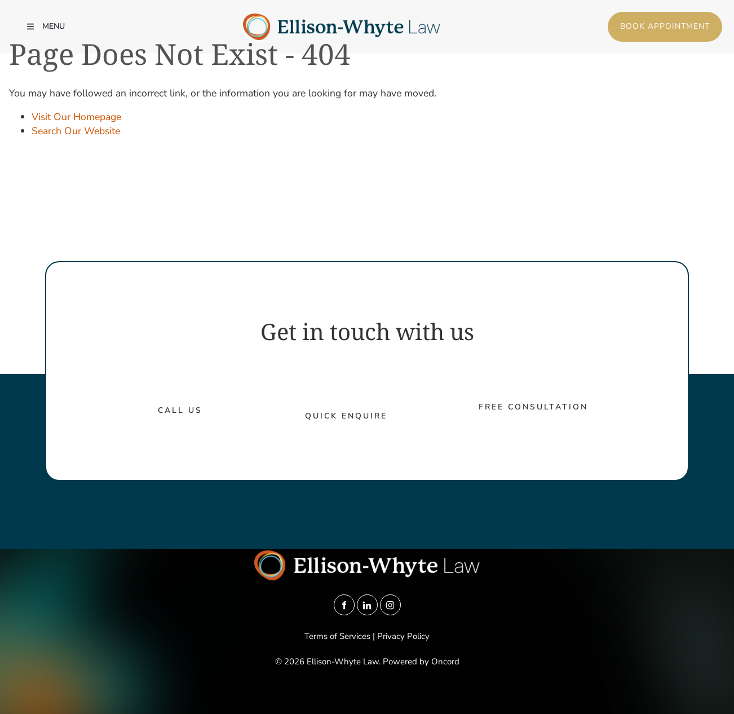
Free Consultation (533, 407)
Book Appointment (645, 18)
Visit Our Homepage (76, 117)
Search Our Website (76, 131)
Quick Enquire (346, 416)
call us (180, 410)
